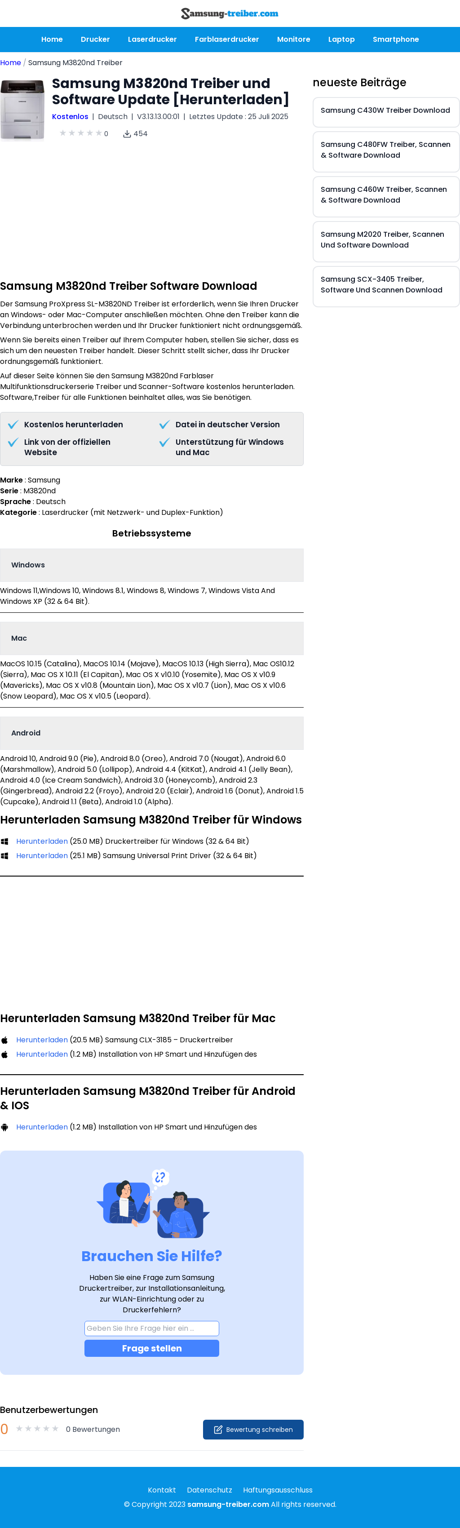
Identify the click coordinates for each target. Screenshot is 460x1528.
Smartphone (396, 39)
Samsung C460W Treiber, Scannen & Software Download (384, 194)
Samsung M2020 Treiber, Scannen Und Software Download (382, 239)
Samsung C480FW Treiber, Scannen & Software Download (386, 149)
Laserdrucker (152, 39)
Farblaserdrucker (227, 39)
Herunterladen (42, 841)
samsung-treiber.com (228, 1504)
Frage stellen (152, 1348)
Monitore (293, 39)
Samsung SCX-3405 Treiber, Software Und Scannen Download (381, 284)
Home (52, 39)
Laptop (341, 39)
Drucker (95, 39)
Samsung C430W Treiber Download (385, 110)
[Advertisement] (152, 216)
